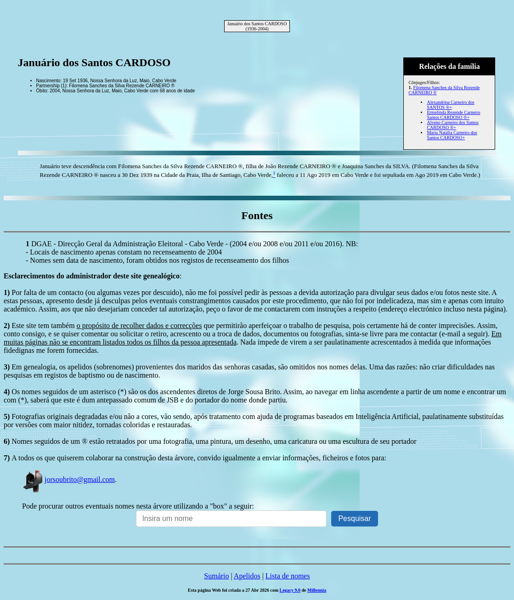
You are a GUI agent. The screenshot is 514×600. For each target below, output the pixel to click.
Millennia (316, 590)
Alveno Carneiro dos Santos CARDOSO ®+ (453, 125)
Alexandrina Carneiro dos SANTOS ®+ (450, 105)
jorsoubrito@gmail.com (68, 479)
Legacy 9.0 (289, 590)
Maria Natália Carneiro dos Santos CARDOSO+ (452, 135)
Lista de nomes (287, 576)
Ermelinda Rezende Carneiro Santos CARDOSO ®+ (453, 115)
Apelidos (247, 576)
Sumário (216, 576)
